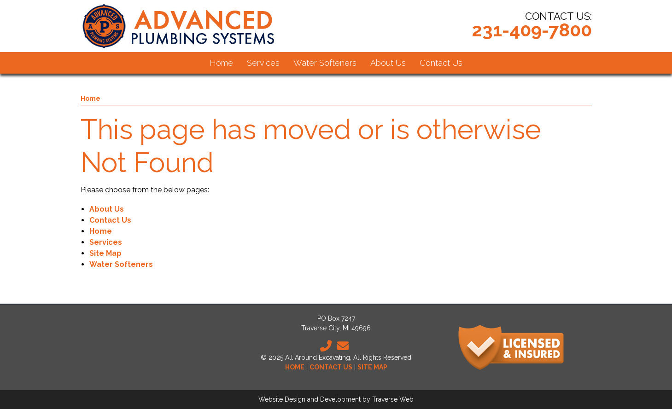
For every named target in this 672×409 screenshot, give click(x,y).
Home (90, 98)
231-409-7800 (532, 29)
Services (105, 242)
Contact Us (110, 220)
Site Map (105, 253)
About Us (106, 209)
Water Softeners (121, 264)
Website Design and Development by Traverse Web (336, 399)
